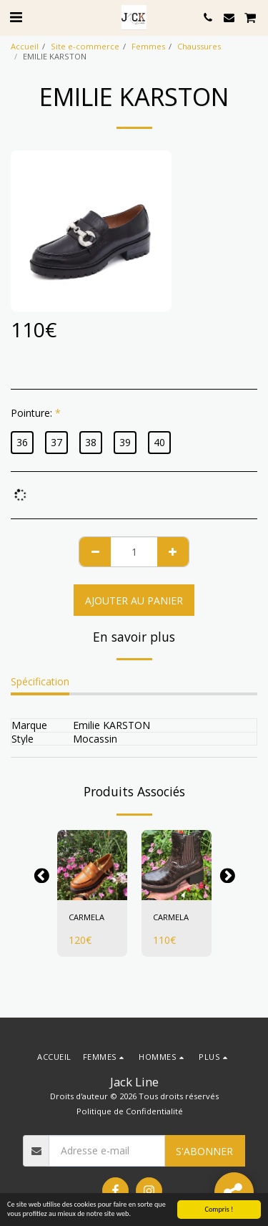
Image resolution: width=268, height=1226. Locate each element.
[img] (92, 865)
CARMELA (86, 917)
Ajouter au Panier (134, 600)
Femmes (148, 46)
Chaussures (199, 46)
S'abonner (204, 1151)
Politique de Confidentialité (129, 1111)
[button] (16, 17)
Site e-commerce (85, 46)
